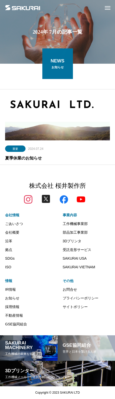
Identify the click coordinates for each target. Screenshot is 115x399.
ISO (8, 267)
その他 (68, 281)
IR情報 (10, 289)
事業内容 (70, 215)
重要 (15, 149)
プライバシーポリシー (80, 298)
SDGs (10, 258)
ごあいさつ (14, 224)
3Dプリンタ (72, 241)
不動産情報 (14, 315)
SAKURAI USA (75, 258)
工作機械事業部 (75, 224)
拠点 (8, 250)
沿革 (8, 241)
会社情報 (12, 215)
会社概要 (12, 232)
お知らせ (12, 298)
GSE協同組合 (16, 324)
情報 (8, 281)
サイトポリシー (75, 307)
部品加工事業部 (75, 232)
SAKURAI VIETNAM (79, 267)
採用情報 (12, 307)
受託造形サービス (77, 250)
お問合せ (70, 289)
